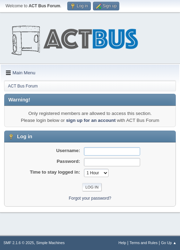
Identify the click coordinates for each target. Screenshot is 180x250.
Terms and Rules (144, 243)
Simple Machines (50, 243)
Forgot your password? (90, 198)
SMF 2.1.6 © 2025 (18, 243)
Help (122, 243)
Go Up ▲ (169, 243)
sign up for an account (90, 120)
